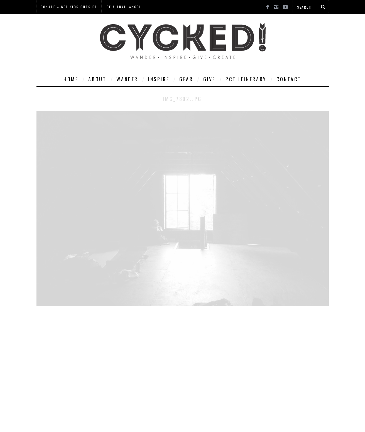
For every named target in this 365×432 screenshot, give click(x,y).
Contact (289, 79)
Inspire (158, 79)
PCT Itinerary (246, 79)
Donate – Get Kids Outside (69, 6)
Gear (186, 79)
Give (209, 79)
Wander (127, 79)
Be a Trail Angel (124, 6)
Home (70, 79)
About (97, 79)
